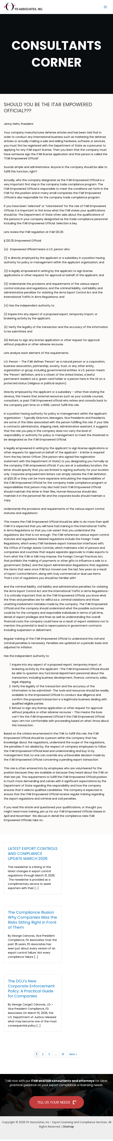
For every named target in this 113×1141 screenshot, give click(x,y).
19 (63, 1056)
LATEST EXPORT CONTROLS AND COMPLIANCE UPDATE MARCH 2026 (32, 855)
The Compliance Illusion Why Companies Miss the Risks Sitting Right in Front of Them (32, 921)
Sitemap (68, 1128)
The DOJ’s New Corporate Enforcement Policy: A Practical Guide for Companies (31, 990)
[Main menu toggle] (105, 8)
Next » (73, 1056)
